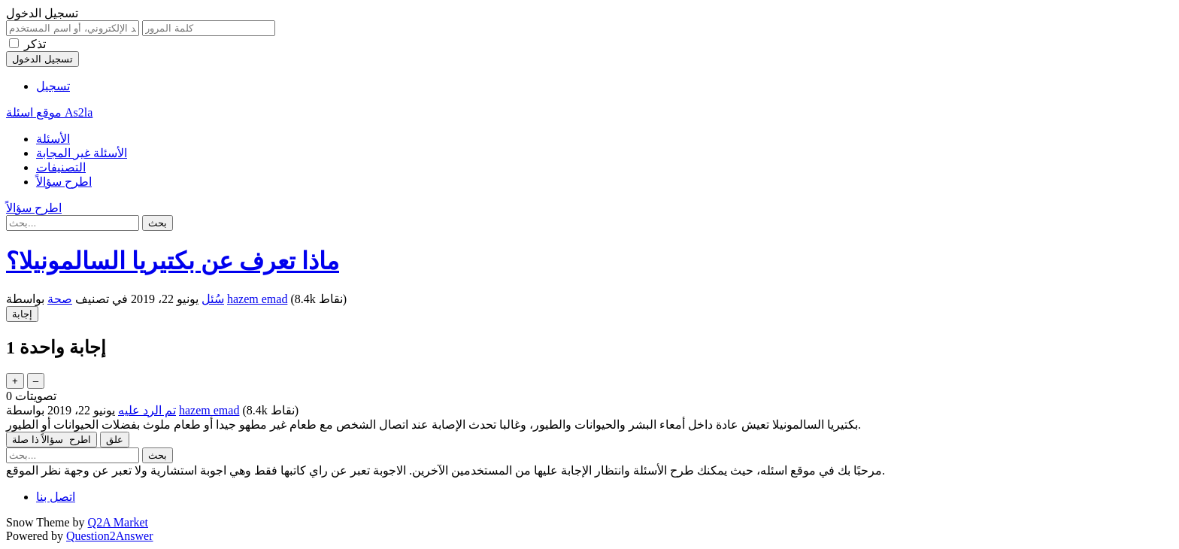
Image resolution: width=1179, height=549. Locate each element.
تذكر (35, 44)
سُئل (213, 299)
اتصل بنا (55, 496)
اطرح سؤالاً (64, 181)
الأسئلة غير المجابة (81, 153)
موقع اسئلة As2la (49, 112)
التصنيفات (61, 167)
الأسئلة (53, 138)
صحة (59, 299)
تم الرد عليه (147, 410)
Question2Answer (109, 535)
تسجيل (53, 86)
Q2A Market (118, 522)
